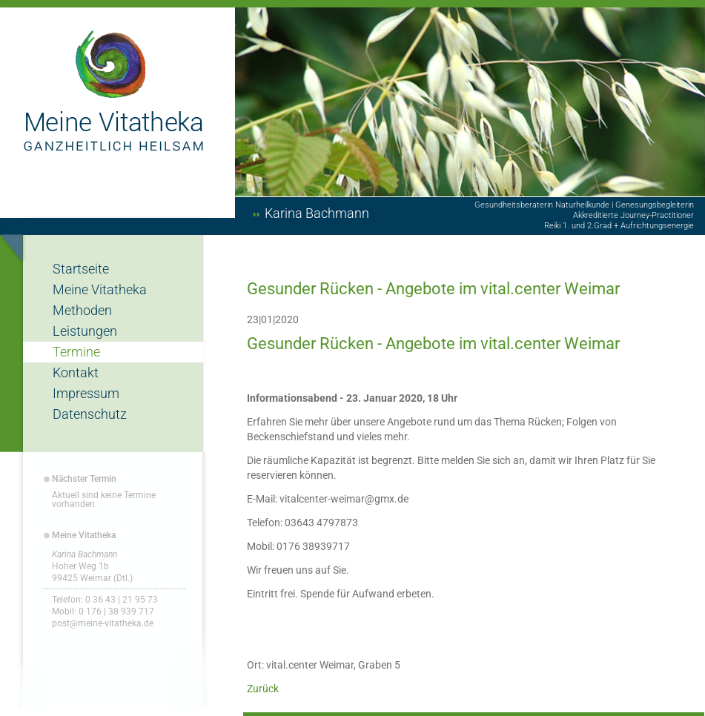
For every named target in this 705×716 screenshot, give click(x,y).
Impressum (86, 393)
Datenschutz (90, 414)
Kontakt (76, 372)
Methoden (82, 310)
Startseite (81, 268)
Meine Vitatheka (100, 289)
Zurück (263, 689)
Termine (76, 351)
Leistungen (85, 331)
